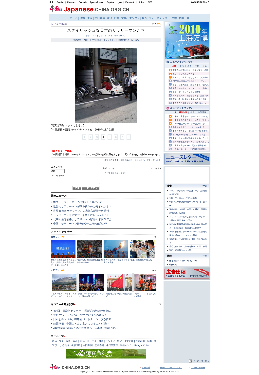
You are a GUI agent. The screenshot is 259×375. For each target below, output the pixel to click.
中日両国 (63, 24)
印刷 (121, 160)
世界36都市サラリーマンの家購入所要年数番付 (81, 210)
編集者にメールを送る (129, 40)
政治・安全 (58, 341)
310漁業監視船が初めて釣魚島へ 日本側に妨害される (85, 327)
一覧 (159, 304)
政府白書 (140, 341)
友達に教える (110, 160)
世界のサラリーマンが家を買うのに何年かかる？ (82, 206)
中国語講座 (112, 345)
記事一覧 (151, 341)
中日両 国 (88, 345)
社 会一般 (85, 341)
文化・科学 (97, 341)
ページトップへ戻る (152, 160)
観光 (119, 341)
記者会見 (99, 345)
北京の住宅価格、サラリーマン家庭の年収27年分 (82, 219)
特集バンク (126, 345)
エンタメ (110, 341)
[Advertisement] (187, 302)
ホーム (54, 24)
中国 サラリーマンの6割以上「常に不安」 (79, 202)
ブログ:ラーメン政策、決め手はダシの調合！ (80, 315)
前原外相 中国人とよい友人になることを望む (81, 323)
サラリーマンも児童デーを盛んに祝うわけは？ (81, 215)
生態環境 (75, 345)
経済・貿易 (71, 341)
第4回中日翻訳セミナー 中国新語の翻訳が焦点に (82, 310)
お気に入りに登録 (133, 160)
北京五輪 (128, 341)
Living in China (141, 345)
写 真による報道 (60, 345)
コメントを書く (75, 179)
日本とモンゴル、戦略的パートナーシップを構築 (82, 319)
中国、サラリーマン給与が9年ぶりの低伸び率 (80, 223)
